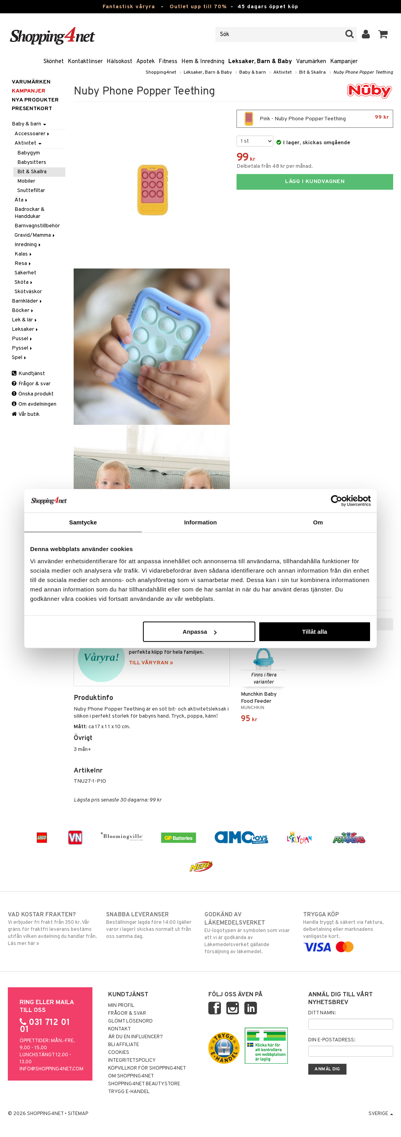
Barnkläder (27, 301)
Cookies (118, 1053)
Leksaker (25, 329)
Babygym (28, 153)
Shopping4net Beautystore (144, 1084)
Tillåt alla (314, 631)
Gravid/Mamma (35, 235)
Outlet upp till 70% (198, 7)
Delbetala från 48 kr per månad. (275, 166)
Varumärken (311, 61)
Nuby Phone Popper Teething (363, 72)
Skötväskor (28, 291)
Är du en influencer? (135, 1037)
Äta (21, 200)
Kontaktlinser (85, 61)
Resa (23, 263)
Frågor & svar (31, 384)
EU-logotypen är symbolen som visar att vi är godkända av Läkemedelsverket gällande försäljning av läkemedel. (249, 933)
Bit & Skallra (312, 72)
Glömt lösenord (130, 1021)
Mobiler (26, 181)
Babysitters (31, 162)
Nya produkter (35, 100)
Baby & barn (252, 72)
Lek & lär (25, 320)
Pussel (22, 338)
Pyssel (22, 348)
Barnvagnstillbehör (37, 226)
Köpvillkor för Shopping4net (147, 1068)
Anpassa (199, 631)
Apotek (145, 61)
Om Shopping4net (131, 1076)
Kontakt (119, 1029)
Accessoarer (32, 134)
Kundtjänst (28, 373)
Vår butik (26, 414)
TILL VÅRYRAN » (151, 663)
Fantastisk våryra (129, 7)
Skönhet (53, 61)
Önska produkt (33, 394)
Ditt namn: (322, 1013)
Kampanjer (344, 61)
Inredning (28, 244)
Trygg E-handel (129, 1092)
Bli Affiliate (123, 1045)
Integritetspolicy (132, 1060)
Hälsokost (119, 61)
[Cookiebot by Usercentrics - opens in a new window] (336, 500)
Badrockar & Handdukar (29, 213)
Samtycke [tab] (83, 522)
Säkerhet (25, 273)
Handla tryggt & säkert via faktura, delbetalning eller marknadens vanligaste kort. (348, 931)
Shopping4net (161, 72)
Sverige (380, 1114)
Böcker (23, 310)
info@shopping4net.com (51, 1069)
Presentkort (32, 108)
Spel (19, 357)
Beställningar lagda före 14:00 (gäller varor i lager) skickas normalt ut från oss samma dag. (151, 925)
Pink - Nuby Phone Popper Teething (315, 119)
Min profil (121, 1006)
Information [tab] (200, 522)
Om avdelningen (34, 404)
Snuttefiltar (31, 190)
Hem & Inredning (202, 61)
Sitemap (78, 1114)
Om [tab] (318, 522)
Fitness (168, 61)
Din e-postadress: (331, 1040)
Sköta (24, 282)
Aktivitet (282, 72)
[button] (383, 34)
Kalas (23, 254)
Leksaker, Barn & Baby (260, 61)
